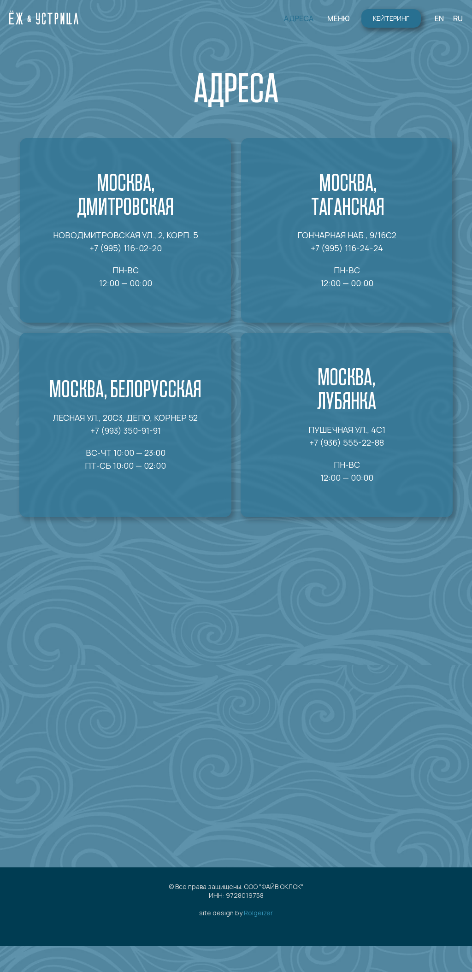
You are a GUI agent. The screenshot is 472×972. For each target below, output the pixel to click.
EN (439, 18)
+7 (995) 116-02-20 (125, 247)
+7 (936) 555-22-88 (346, 442)
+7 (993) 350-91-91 (125, 430)
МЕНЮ (338, 18)
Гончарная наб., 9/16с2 (346, 235)
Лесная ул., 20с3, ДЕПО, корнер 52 (125, 417)
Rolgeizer (258, 912)
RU (458, 18)
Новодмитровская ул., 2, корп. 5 (125, 235)
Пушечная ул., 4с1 (346, 429)
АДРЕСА (298, 18)
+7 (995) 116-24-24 (347, 247)
